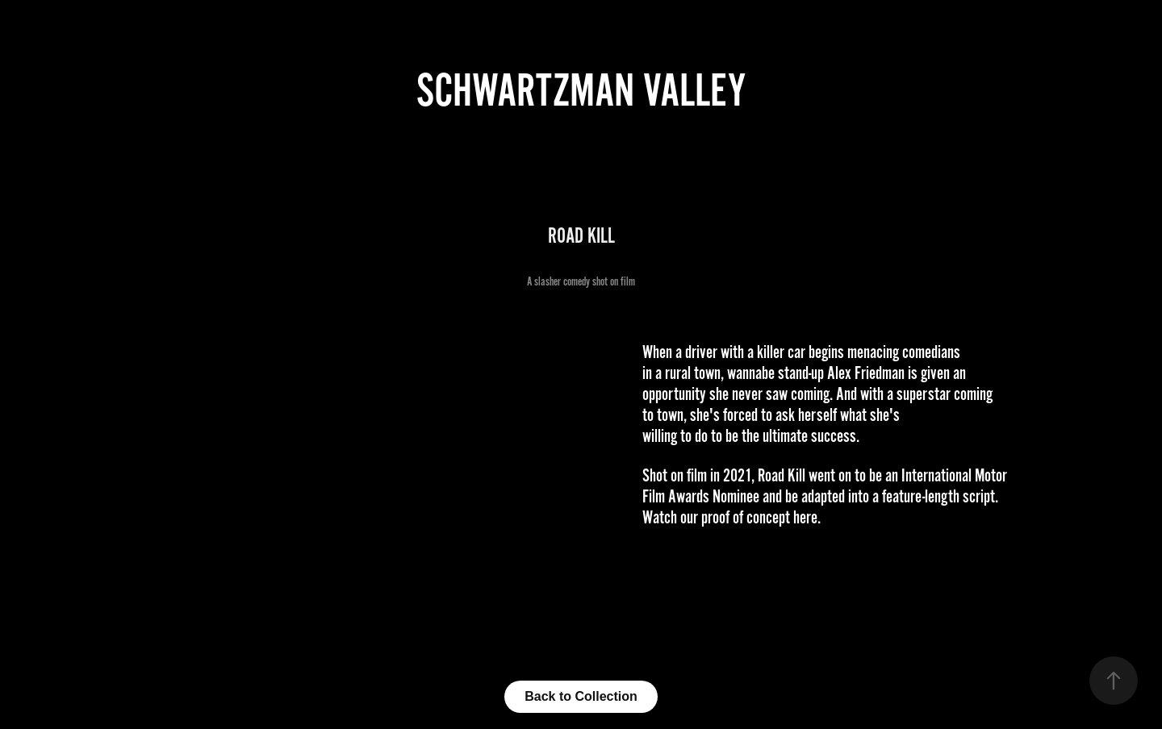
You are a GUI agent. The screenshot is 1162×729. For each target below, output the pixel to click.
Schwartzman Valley (581, 91)
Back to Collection (581, 696)
